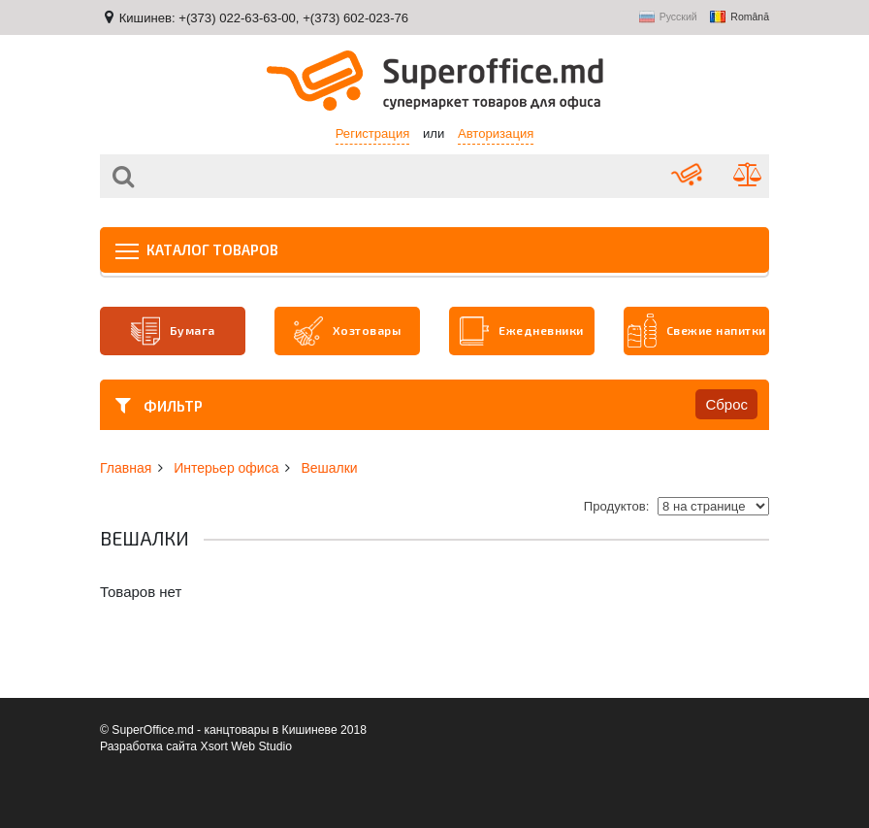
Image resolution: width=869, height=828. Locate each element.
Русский (668, 17)
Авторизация (495, 133)
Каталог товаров (196, 249)
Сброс (726, 404)
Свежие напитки (697, 331)
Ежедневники (522, 331)
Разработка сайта (148, 746)
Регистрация (373, 133)
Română (739, 17)
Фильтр (159, 404)
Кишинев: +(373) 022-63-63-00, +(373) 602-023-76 (263, 18)
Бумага (173, 331)
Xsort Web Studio (247, 746)
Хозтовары (348, 331)
